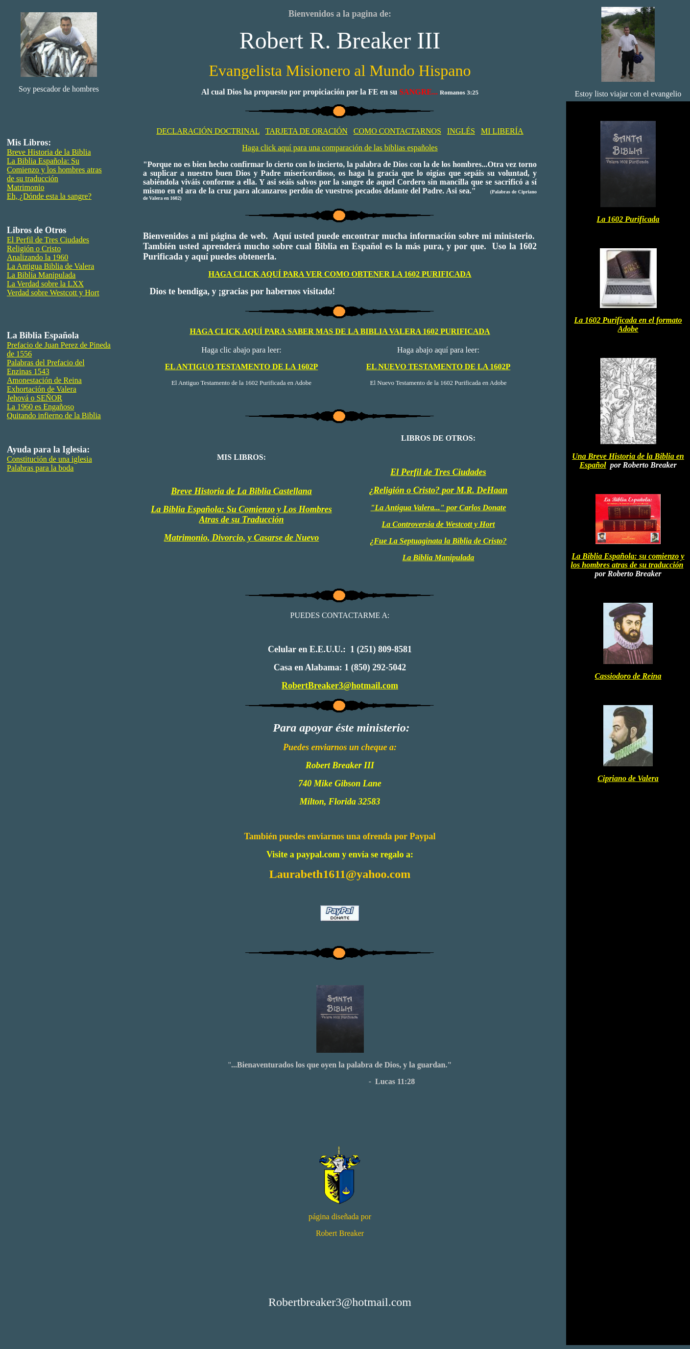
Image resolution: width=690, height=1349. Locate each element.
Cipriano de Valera (627, 778)
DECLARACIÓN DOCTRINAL (208, 131)
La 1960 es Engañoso (40, 406)
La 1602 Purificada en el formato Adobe (628, 324)
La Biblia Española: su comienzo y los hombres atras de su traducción (628, 560)
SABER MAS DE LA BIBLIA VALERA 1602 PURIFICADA (340, 331)
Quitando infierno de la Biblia (54, 415)
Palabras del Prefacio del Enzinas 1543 (46, 367)
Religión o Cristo (34, 248)
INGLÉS (461, 131)
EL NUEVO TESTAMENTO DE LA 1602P (438, 366)
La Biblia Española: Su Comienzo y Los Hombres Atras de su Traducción (241, 514)
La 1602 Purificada (628, 219)
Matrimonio (25, 187)
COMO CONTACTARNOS (397, 131)
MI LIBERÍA (502, 131)
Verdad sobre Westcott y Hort (53, 292)
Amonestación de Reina (44, 380)
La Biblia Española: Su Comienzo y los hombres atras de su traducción (54, 170)
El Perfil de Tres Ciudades (48, 240)
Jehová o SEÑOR (34, 398)
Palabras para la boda (40, 468)
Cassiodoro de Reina (628, 676)
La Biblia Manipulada (41, 275)
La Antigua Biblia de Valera (50, 266)
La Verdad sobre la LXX (45, 284)
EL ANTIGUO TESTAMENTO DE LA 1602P (241, 366)
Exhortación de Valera (41, 389)
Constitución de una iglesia (49, 459)
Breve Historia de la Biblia (49, 152)
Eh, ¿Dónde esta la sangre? (49, 196)
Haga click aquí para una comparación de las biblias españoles (339, 147)
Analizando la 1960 (37, 257)
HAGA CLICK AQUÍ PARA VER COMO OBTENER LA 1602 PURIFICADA (340, 274)
